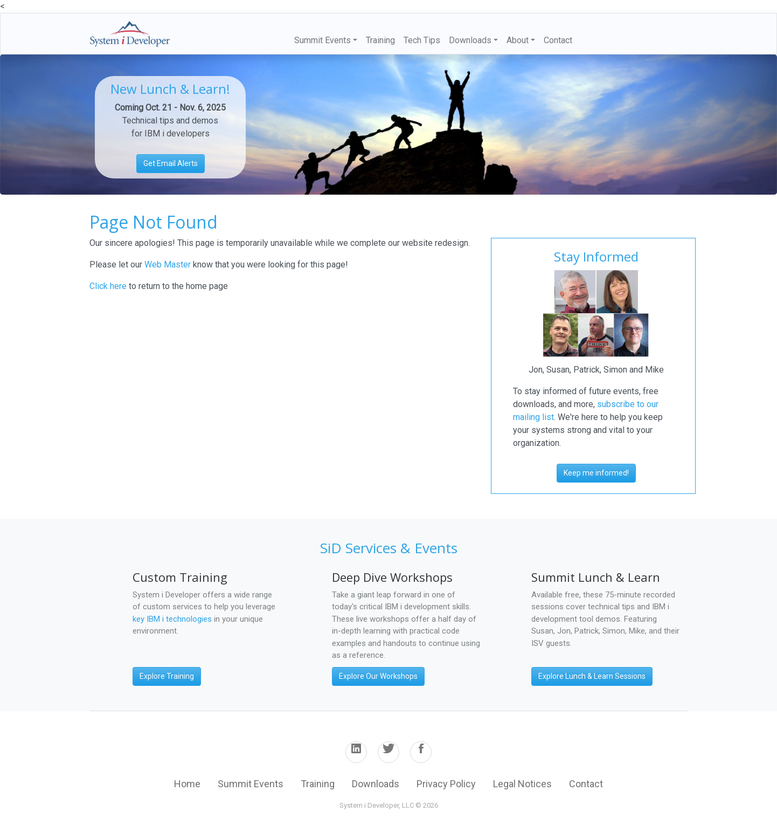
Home (187, 783)
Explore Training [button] (167, 676)
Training (380, 40)
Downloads (375, 783)
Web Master (168, 264)
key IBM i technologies (172, 619)
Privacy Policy (446, 783)
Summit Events (250, 783)
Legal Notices (522, 783)
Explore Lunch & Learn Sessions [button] (592, 676)
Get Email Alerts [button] (170, 163)
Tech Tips (422, 40)
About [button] (518, 40)
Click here (108, 286)
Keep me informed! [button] (596, 473)
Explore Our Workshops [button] (378, 676)
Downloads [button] (470, 40)
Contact (558, 40)
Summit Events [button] (322, 40)
